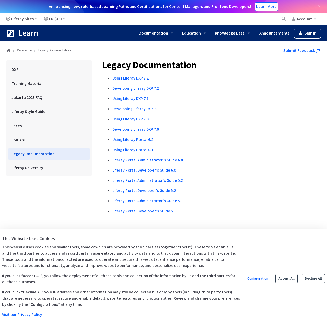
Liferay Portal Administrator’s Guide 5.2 (147, 180)
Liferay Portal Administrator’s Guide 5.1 (147, 201)
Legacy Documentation (149, 65)
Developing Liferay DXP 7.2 (135, 88)
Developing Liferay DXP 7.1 (135, 109)
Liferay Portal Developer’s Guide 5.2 (144, 191)
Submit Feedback (301, 50)
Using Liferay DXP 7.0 (130, 119)
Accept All (286, 278)
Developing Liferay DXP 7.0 (135, 129)
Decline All (313, 278)
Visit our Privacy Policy (22, 315)
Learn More (266, 6)
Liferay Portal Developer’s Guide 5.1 (144, 211)
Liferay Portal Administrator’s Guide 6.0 (147, 160)
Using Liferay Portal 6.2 (132, 139)
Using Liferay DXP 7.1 (130, 98)
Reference (24, 50)
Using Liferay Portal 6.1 (132, 150)
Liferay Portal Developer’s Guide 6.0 (144, 170)
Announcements (274, 33)
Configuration (257, 278)
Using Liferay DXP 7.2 (130, 78)
